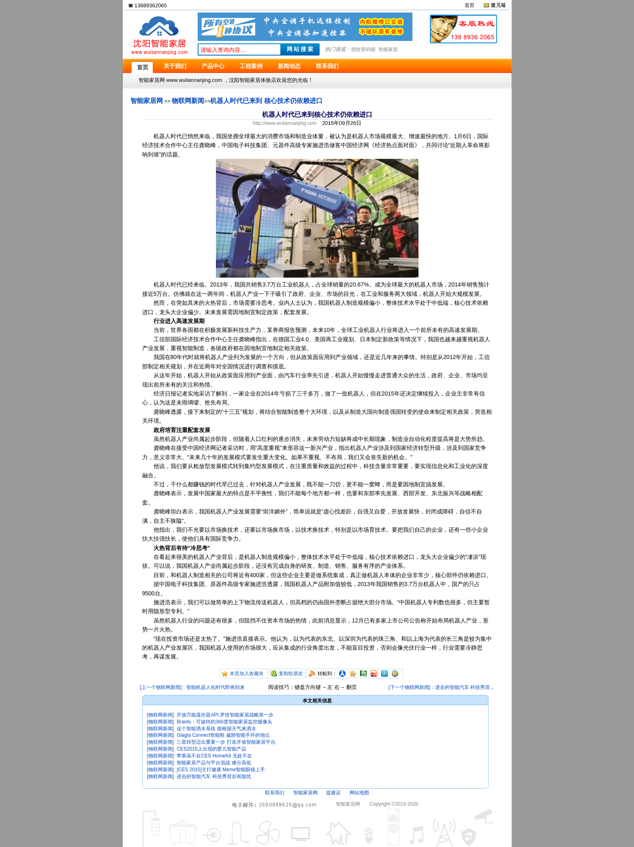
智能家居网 (146, 100)
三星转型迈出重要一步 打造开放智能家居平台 (226, 742)
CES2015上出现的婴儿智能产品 (211, 749)
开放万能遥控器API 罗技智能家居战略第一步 (225, 715)
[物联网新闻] (160, 715)
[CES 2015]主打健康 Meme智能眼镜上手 (221, 769)
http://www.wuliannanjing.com (284, 123)
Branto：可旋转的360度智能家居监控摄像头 (224, 722)
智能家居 (388, 49)
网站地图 (359, 793)
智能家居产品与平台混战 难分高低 (214, 763)
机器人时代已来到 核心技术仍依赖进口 (266, 100)
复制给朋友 (291, 673)
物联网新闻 (188, 100)
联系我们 (274, 793)
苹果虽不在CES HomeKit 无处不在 (214, 756)
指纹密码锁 (363, 49)
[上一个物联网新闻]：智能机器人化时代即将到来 (192, 687)
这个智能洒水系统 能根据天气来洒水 (216, 729)
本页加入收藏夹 (247, 673)
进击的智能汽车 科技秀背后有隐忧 (214, 776)
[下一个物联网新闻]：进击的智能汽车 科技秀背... (441, 687)
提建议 (333, 793)
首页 (469, 5)
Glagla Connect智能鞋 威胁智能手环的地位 (223, 735)
